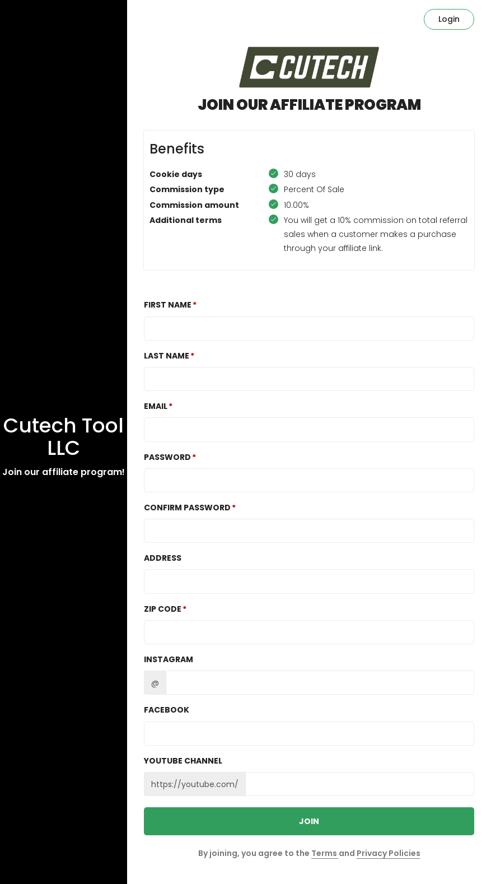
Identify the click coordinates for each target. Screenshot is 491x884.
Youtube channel (183, 760)
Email (155, 406)
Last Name (166, 355)
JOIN (309, 821)
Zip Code (162, 609)
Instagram (168, 659)
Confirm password (187, 507)
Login (449, 19)
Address (162, 558)
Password (167, 457)
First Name (167, 304)
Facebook (166, 709)
